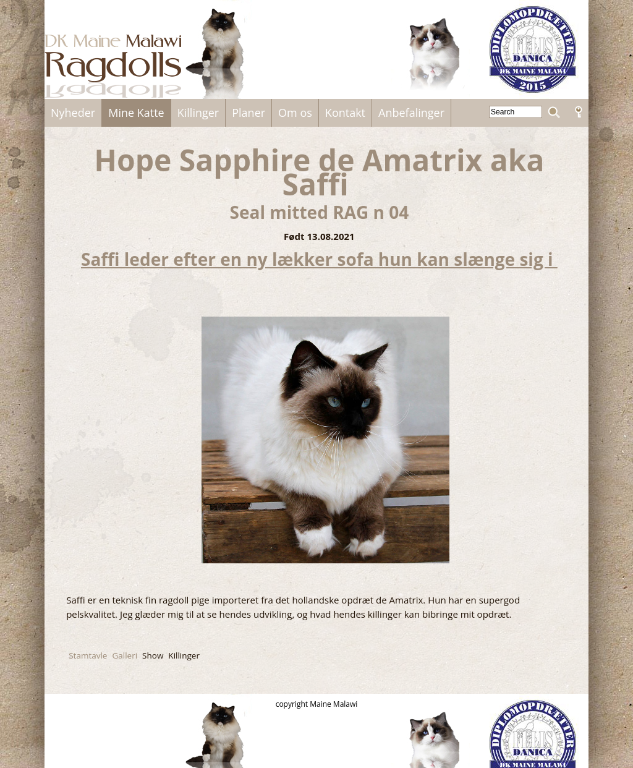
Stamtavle (88, 655)
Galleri (124, 655)
